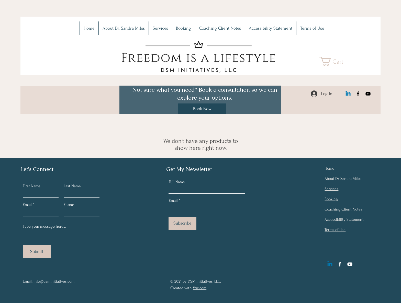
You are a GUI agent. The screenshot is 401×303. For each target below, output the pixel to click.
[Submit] (37, 251)
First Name (31, 186)
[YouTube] (368, 94)
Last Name (72, 186)
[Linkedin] (348, 94)
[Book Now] (202, 108)
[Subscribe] (182, 223)
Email (27, 205)
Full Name (177, 182)
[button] (336, 61)
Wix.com (199, 288)
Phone (69, 205)
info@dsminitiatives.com (54, 281)
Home (329, 168)
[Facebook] (358, 94)
